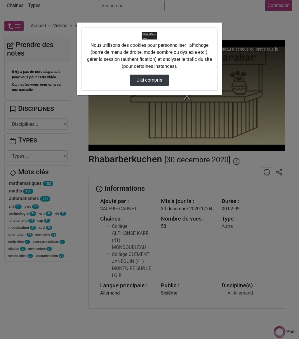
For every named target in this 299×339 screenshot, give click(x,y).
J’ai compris (149, 80)
